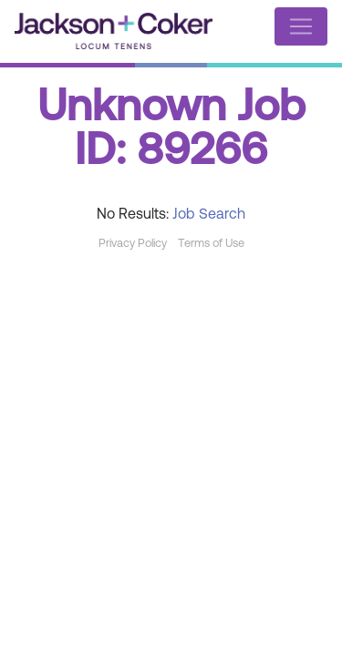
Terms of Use (211, 244)
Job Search (208, 215)
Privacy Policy (132, 244)
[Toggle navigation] (301, 26)
